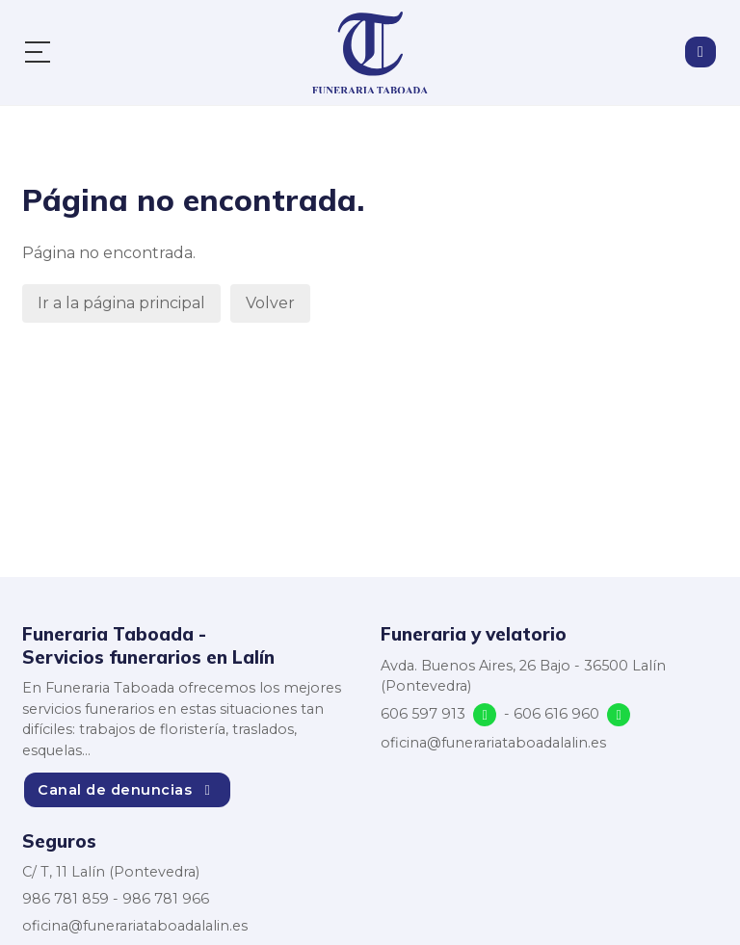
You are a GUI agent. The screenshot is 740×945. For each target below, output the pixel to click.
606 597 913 (423, 713)
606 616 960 (556, 713)
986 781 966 (165, 898)
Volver (270, 303)
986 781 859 (65, 898)
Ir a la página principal (121, 303)
